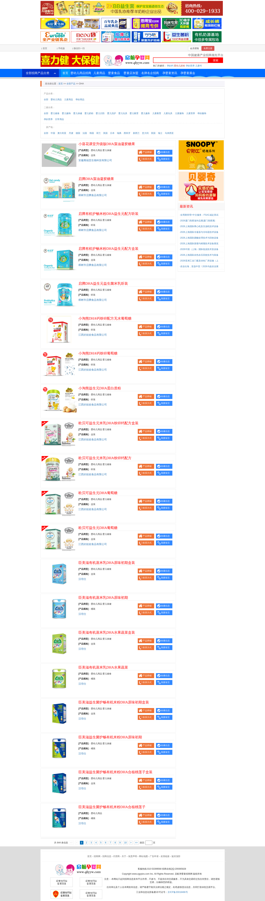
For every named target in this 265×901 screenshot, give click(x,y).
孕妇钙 (170, 65)
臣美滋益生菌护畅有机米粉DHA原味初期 (110, 737)
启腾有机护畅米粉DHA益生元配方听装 (108, 214)
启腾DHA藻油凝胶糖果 (96, 179)
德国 (78, 133)
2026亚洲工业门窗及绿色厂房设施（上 (199, 260)
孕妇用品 (80, 99)
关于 (124, 856)
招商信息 (106, 856)
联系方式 (147, 159)
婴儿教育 (134, 113)
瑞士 (160, 133)
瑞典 (119, 133)
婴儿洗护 (111, 113)
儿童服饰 (179, 113)
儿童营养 (190, 113)
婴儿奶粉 (89, 113)
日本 (112, 133)
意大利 (145, 133)
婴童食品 (114, 73)
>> (136, 842)
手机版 (61, 48)
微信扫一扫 (79, 48)
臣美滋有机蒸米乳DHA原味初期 (103, 597)
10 (125, 842)
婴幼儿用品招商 (81, 73)
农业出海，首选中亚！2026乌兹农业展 (199, 266)
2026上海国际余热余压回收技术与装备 (199, 255)
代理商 (116, 856)
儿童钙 (198, 65)
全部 (46, 99)
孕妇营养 (190, 65)
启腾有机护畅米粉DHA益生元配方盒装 (108, 249)
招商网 (97, 856)
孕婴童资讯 (169, 73)
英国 (153, 133)
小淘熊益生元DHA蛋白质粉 (99, 388)
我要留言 (165, 159)
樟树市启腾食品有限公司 (92, 195)
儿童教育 (156, 113)
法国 (85, 133)
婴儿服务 (145, 113)
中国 (53, 133)
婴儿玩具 (122, 113)
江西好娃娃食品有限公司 (92, 334)
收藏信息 (165, 152)
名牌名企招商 (150, 73)
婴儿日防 (100, 113)
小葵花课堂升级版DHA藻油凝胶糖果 (106, 144)
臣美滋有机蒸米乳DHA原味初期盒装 (106, 563)
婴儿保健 (77, 113)
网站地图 (143, 856)
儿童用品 (99, 73)
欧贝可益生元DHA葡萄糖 (97, 493)
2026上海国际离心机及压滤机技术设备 (199, 226)
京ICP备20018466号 (178, 892)
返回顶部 (175, 856)
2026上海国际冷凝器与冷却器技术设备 (199, 232)
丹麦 (71, 133)
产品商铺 (147, 152)
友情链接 (165, 856)
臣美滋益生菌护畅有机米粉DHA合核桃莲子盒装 (115, 772)
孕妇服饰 (201, 113)
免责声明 (132, 856)
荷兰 (98, 133)
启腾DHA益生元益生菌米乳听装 (103, 283)
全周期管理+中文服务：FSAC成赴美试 (199, 215)
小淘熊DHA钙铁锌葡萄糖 (97, 353)
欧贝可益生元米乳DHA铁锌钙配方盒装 (108, 423)
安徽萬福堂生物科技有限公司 (95, 160)
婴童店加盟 (131, 73)
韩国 (91, 133)
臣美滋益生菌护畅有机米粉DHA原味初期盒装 (113, 702)
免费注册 (207, 48)
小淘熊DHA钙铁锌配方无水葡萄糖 (104, 318)
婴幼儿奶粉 (179, 65)
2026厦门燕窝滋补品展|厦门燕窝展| (197, 220)
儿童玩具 (168, 113)
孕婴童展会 (187, 73)
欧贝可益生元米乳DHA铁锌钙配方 (104, 458)
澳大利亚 (61, 133)
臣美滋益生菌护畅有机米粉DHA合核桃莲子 (111, 807)
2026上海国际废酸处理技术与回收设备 (199, 238)
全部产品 (70, 83)
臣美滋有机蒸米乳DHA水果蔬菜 (103, 667)
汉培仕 (82, 579)
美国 (105, 133)
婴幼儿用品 (56, 99)
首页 (45, 48)
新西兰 (136, 133)
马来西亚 (169, 133)
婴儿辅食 (55, 113)
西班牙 (127, 133)
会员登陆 (194, 48)
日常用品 (59, 119)
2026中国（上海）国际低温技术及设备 (199, 249)
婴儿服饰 (66, 113)
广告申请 (154, 856)
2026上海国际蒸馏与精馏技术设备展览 (199, 243)
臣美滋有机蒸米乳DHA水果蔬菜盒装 (106, 632)
